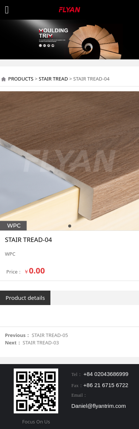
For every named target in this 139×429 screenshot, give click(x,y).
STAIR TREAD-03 (41, 342)
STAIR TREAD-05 (50, 335)
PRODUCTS (20, 78)
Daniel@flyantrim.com (99, 406)
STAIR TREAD (53, 78)
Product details (25, 297)
